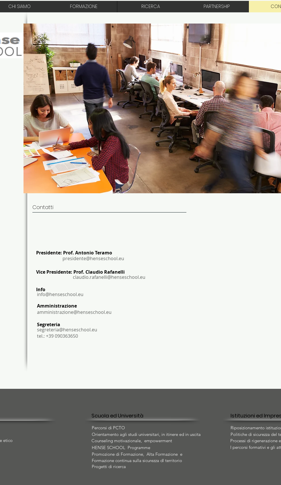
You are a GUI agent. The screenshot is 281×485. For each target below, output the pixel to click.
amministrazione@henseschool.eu (74, 312)
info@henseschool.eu (60, 294)
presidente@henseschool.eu (93, 258)
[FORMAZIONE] (83, 6)
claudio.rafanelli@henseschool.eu (109, 277)
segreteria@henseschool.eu (67, 329)
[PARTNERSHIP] (216, 6)
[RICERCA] (150, 6)
